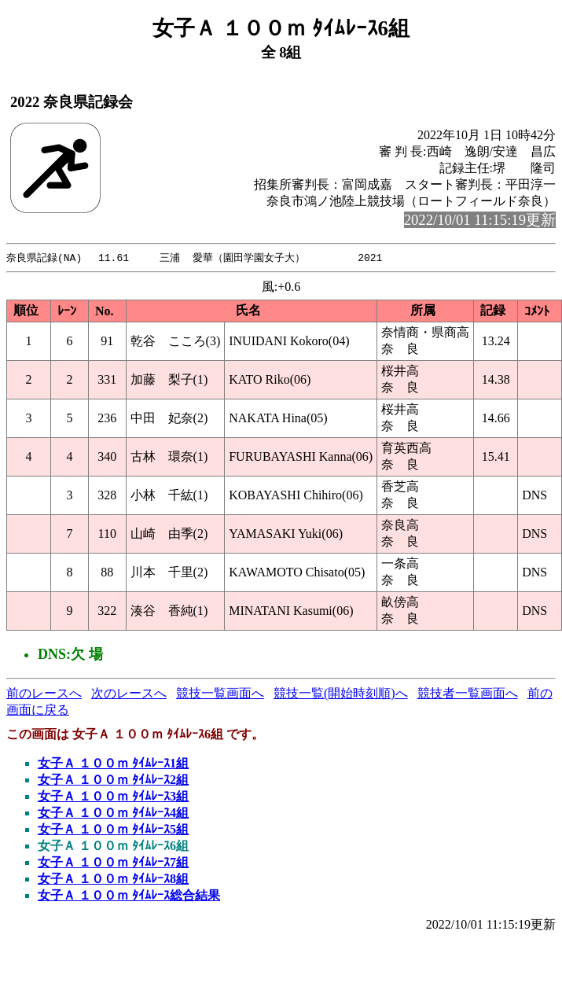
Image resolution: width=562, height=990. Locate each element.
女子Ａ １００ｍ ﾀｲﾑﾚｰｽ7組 (113, 863)
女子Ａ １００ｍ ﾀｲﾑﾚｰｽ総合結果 (129, 896)
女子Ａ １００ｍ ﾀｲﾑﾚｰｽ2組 (113, 780)
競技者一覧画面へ (467, 694)
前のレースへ (44, 694)
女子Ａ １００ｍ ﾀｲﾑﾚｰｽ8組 (113, 879)
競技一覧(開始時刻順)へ (341, 694)
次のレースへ (129, 694)
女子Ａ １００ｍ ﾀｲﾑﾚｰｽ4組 (113, 813)
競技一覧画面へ (220, 694)
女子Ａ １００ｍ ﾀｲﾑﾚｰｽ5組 (113, 830)
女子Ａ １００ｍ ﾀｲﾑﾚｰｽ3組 (113, 797)
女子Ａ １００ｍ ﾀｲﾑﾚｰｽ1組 (113, 764)
